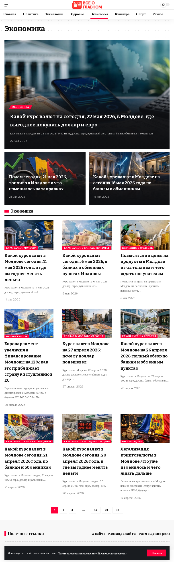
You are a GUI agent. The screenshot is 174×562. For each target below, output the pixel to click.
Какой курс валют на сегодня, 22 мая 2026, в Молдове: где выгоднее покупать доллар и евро (83, 115)
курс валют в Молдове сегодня (87, 442)
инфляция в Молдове (137, 248)
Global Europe (17, 339)
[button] (156, 552)
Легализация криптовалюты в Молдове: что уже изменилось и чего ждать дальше (143, 461)
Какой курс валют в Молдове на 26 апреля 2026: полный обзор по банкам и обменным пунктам (145, 361)
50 (106, 510)
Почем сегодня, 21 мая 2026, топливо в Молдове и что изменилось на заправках (41, 183)
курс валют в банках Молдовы (86, 248)
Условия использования (119, 552)
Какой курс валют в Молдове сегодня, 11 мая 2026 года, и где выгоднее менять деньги (28, 267)
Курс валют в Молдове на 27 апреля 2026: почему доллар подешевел (86, 355)
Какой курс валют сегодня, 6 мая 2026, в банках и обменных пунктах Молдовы (85, 267)
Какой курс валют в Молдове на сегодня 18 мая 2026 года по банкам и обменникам (129, 183)
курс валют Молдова (21, 248)
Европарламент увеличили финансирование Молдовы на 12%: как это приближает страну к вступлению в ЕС (28, 364)
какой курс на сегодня (139, 339)
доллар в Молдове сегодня (83, 339)
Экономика (21, 98)
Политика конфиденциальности (79, 552)
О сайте (98, 534)
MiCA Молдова (132, 442)
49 (95, 510)
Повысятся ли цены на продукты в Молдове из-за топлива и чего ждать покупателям (144, 267)
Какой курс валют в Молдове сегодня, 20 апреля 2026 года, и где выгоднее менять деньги (86, 461)
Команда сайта (122, 534)
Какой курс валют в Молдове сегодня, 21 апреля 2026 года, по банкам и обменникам (28, 461)
